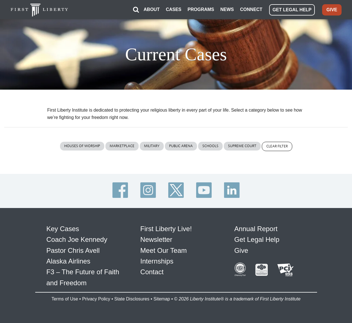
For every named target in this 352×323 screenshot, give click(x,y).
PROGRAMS (201, 9)
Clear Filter (277, 146)
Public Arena (181, 146)
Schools (210, 146)
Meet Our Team (163, 250)
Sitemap (161, 299)
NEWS (227, 9)
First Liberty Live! (166, 229)
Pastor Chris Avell (73, 250)
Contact (152, 272)
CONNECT (251, 9)
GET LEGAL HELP (292, 9)
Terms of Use (65, 299)
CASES (173, 9)
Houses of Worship (82, 146)
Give (241, 250)
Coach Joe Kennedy (77, 239)
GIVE (331, 9)
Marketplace (122, 146)
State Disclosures (131, 299)
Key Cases (63, 229)
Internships (156, 261)
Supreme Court (242, 146)
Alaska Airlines (68, 261)
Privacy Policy (96, 299)
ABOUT (152, 9)
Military (152, 146)
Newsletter (156, 239)
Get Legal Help (256, 239)
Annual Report (255, 229)
